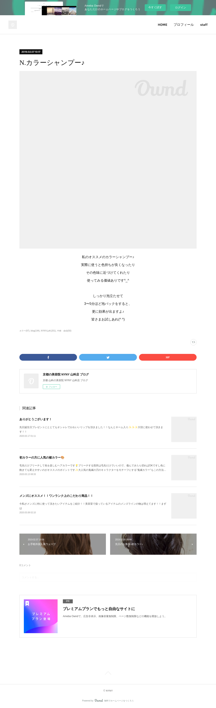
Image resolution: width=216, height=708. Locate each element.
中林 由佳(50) (64, 331)
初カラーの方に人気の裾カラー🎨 (41, 457)
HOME (162, 25)
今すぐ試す (155, 7)
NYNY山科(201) (48, 331)
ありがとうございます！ (35, 419)
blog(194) (35, 331)
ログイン (180, 7)
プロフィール (184, 25)
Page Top (108, 673)
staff (204, 25)
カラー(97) (24, 331)
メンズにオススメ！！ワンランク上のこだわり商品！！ (56, 495)
